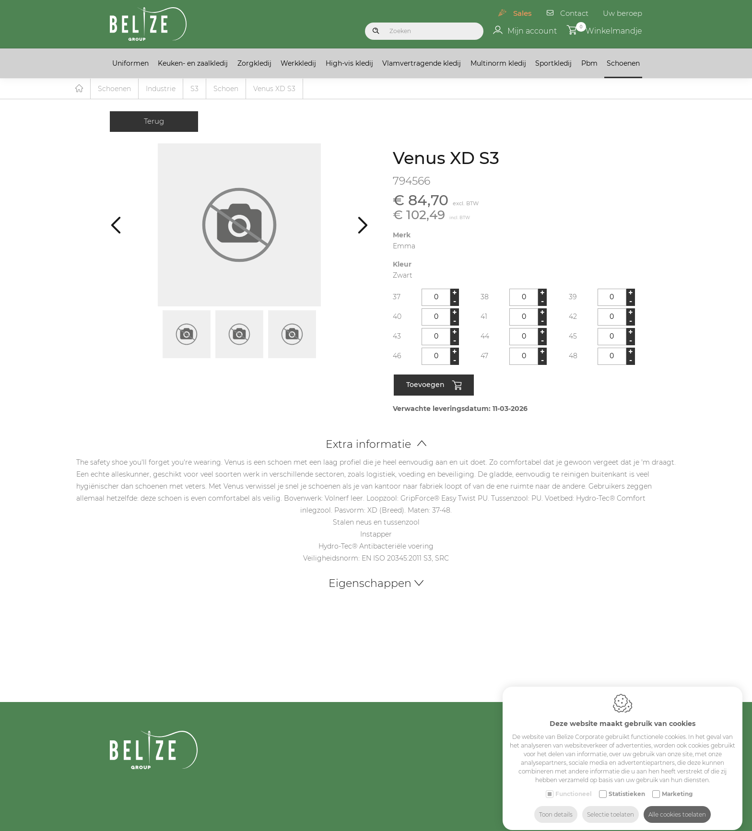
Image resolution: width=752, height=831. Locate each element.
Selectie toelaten (610, 805)
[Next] (363, 224)
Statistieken (627, 785)
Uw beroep (622, 13)
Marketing (677, 785)
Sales (522, 13)
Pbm (589, 63)
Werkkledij (298, 63)
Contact (574, 13)
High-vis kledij (349, 63)
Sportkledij (553, 63)
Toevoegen (433, 385)
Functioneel (573, 785)
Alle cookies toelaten (677, 805)
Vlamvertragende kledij (421, 63)
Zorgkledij (254, 63)
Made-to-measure (619, 823)
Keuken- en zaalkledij (193, 63)
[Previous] (116, 224)
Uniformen (130, 63)
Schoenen (623, 63)
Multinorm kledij (498, 63)
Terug (154, 121)
